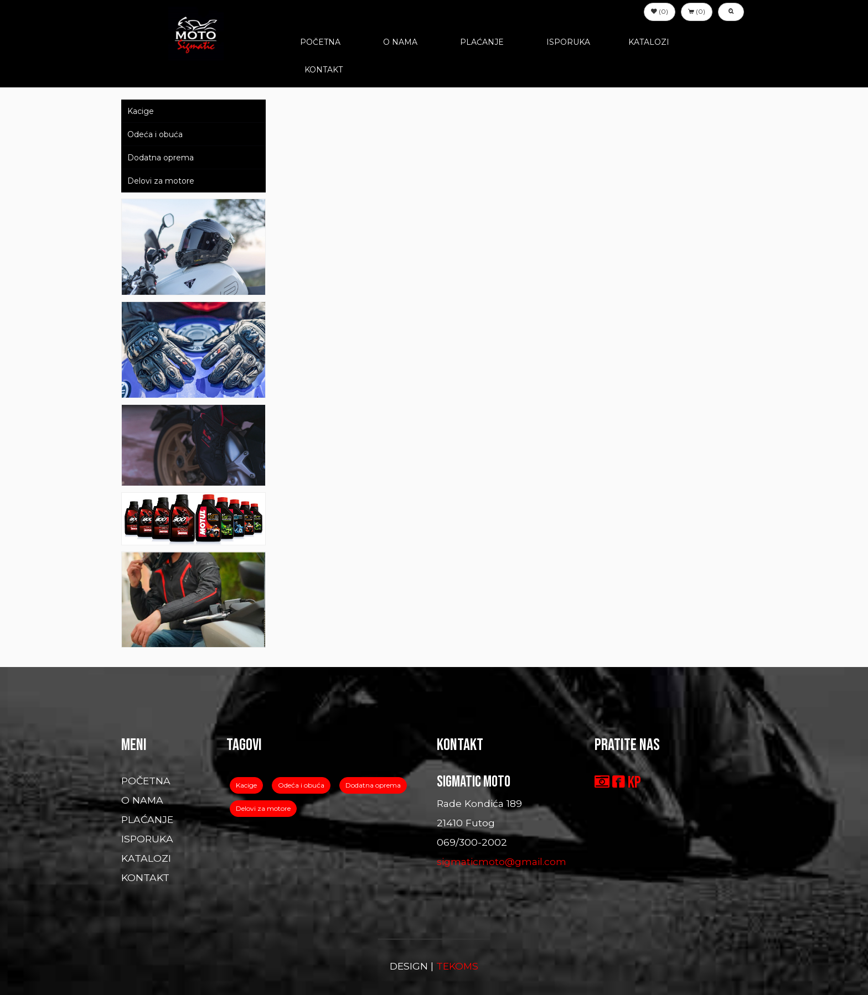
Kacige (140, 111)
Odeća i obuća (155, 134)
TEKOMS (457, 966)
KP (634, 783)
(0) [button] (659, 11)
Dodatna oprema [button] (373, 785)
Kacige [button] (246, 785)
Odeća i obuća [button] (301, 785)
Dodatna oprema (160, 158)
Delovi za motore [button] (263, 808)
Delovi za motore (160, 181)
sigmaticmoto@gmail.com (501, 861)
